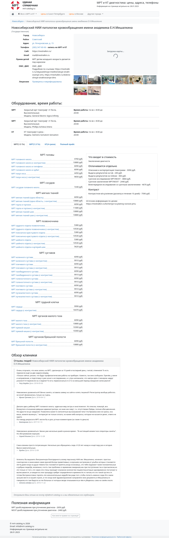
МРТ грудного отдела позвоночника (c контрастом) (35, 229)
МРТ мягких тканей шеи (22, 212)
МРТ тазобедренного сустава (24, 271)
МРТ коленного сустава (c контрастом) (29, 261)
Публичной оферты (124, 537)
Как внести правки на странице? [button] (65, 516)
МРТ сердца (16, 306)
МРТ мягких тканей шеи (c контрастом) (29, 215)
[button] (80, 79)
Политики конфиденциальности (104, 537)
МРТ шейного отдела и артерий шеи (28, 247)
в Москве (76, 14)
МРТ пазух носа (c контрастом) (25, 177)
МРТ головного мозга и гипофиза (27, 166)
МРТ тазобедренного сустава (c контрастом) (31, 275)
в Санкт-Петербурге (53, 14)
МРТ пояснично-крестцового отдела (28, 232)
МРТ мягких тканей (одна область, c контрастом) (34, 201)
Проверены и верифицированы (47, 81)
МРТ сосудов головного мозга (25, 187)
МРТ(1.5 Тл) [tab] (19, 144)
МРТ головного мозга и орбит (25, 170)
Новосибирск (18, 21)
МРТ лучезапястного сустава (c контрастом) (31, 296)
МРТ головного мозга (21, 159)
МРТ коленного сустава (22, 257)
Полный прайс (67, 144)
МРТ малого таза (19, 320)
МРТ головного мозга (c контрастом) (28, 163)
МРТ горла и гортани (21, 204)
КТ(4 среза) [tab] (50, 144)
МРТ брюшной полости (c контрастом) (29, 345)
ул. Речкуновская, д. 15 (42, 43)
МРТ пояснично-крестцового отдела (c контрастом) (35, 236)
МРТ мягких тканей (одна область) (27, 197)
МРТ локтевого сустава (22, 286)
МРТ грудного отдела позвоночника (28, 225)
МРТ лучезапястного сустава (24, 293)
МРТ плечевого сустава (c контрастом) (29, 268)
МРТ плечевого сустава (22, 264)
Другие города (95, 14)
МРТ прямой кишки (20, 327)
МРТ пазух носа (18, 173)
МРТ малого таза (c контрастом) (26, 324)
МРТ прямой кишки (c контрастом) (27, 331)
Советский (37, 39)
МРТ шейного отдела (21, 240)
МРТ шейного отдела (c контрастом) (28, 243)
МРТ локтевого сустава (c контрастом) (29, 289)
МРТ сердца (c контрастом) (23, 310)
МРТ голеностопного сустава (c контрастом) (31, 282)
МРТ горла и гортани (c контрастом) (28, 208)
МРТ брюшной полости (22, 341)
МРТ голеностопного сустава (24, 278)
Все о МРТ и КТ (26, 14)
